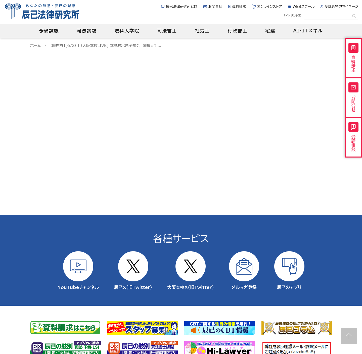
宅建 (270, 30)
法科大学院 (126, 30)
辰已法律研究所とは (181, 6)
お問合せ (215, 6)
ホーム (35, 45)
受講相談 (353, 136)
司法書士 (167, 30)
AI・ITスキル (308, 30)
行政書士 (237, 30)
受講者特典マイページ (341, 6)
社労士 (202, 30)
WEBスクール (303, 6)
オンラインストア (269, 6)
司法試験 (87, 30)
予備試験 (49, 30)
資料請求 (239, 6)
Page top (349, 336)
